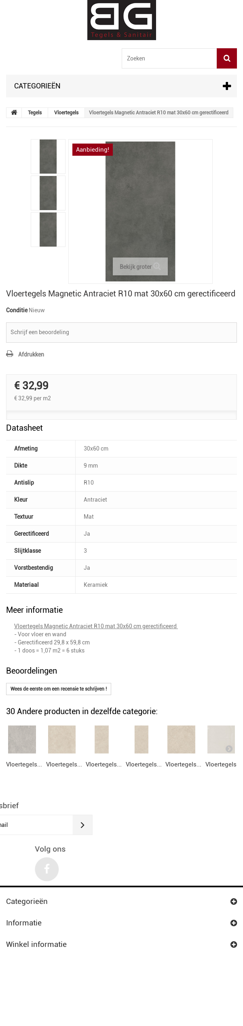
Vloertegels (66, 113)
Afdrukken (31, 354)
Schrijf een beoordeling (40, 332)
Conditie (16, 310)
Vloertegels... (24, 804)
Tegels (35, 113)
